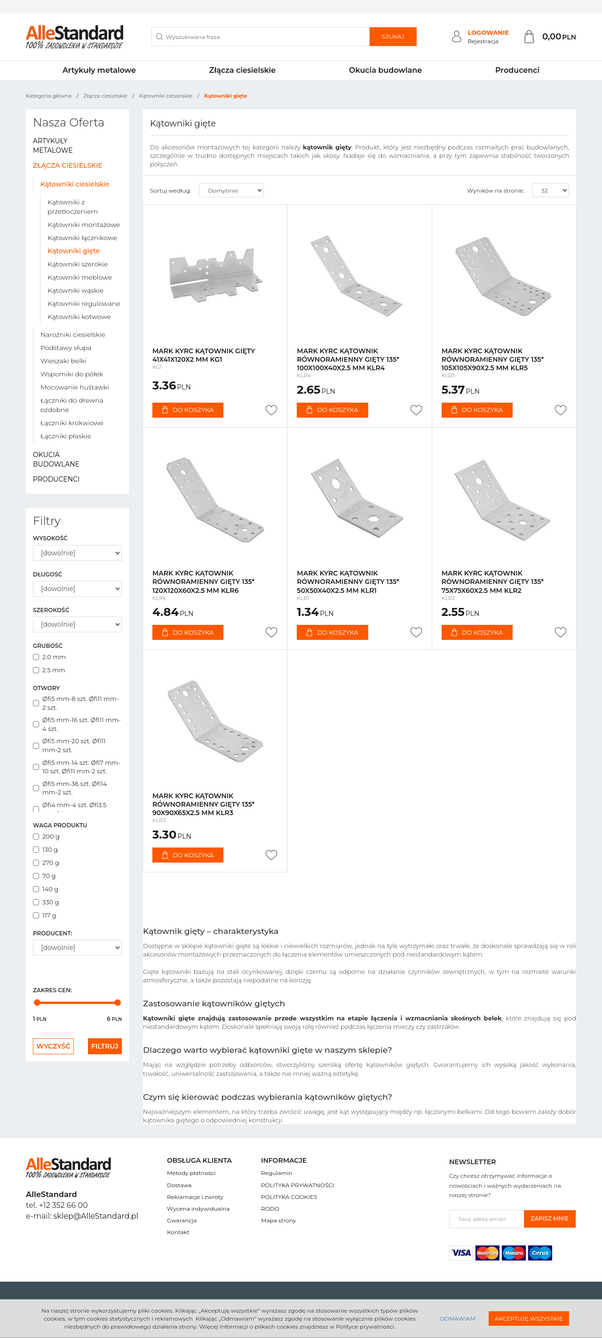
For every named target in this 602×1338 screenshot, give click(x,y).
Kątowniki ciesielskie (75, 184)
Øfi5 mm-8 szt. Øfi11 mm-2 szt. (76, 703)
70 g (44, 875)
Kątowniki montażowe (84, 224)
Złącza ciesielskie (242, 70)
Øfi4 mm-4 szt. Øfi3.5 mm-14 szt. (69, 809)
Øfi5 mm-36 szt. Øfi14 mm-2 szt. (70, 788)
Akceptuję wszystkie (529, 1318)
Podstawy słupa (65, 347)
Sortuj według (170, 190)
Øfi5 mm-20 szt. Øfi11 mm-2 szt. (69, 745)
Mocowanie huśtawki (74, 387)
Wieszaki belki (63, 361)
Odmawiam (457, 1318)
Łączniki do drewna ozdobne (71, 405)
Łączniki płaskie (65, 436)
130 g (45, 849)
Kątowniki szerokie (78, 264)
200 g (46, 836)
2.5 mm (49, 670)
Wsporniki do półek (71, 374)
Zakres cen (52, 990)
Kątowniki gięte (74, 251)
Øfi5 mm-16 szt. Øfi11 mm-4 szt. (77, 724)
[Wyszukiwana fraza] (260, 36)
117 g (44, 915)
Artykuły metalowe (99, 70)
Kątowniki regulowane (84, 303)
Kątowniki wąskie (75, 290)
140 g (45, 889)
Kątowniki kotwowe (79, 316)
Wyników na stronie (495, 190)
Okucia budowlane (385, 70)
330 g (46, 902)
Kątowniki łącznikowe (82, 237)
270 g (46, 862)
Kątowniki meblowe (80, 277)
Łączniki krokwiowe (71, 423)
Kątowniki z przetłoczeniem (73, 207)
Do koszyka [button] (188, 409)
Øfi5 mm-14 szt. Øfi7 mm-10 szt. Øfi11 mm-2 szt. (76, 767)
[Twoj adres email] (487, 1219)
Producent (52, 933)
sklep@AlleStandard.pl (96, 1216)
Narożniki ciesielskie (72, 334)
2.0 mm (49, 657)
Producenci (517, 70)
